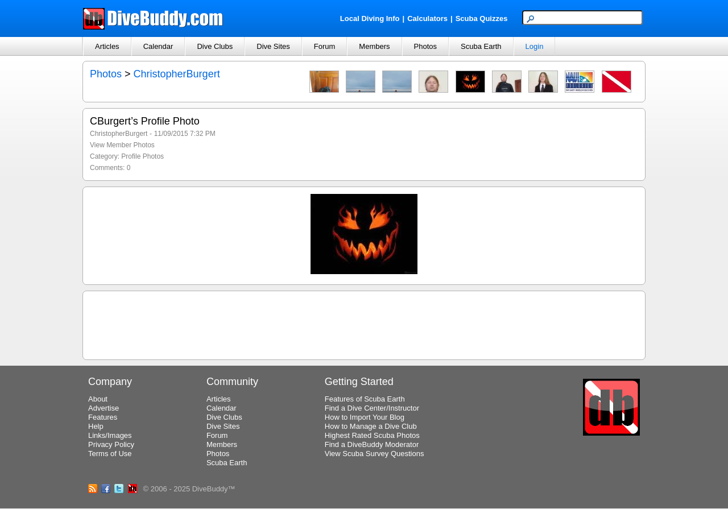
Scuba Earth (481, 46)
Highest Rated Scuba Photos (372, 435)
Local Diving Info (370, 18)
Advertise (103, 408)
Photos (425, 46)
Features (102, 417)
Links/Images (110, 435)
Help (96, 426)
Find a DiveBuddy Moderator (372, 444)
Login (535, 46)
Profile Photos (142, 156)
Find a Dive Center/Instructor (372, 408)
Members (374, 46)
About (97, 399)
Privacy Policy (111, 444)
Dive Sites (273, 46)
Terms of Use (110, 453)
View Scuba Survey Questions (374, 453)
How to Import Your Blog (364, 417)
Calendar (158, 46)
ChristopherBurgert (177, 74)
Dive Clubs (215, 46)
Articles (107, 46)
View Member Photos (122, 145)
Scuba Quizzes (482, 18)
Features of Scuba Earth (365, 399)
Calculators (427, 18)
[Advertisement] (364, 323)
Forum (325, 46)
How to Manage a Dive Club (371, 426)
